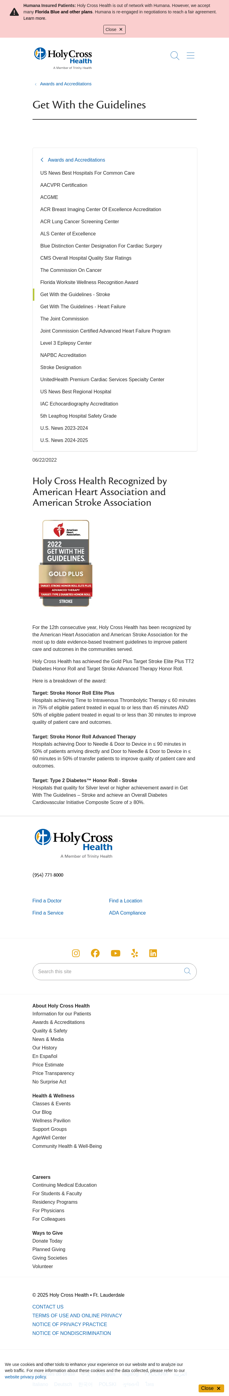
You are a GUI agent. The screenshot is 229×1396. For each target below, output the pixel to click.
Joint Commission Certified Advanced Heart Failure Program (105, 331)
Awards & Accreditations (59, 1022)
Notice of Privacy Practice (70, 1324)
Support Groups (50, 1129)
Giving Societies (50, 1258)
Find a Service (48, 912)
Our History (45, 1047)
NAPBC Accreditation (63, 355)
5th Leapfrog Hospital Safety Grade (78, 416)
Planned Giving (49, 1249)
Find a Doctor (47, 900)
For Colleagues (49, 1219)
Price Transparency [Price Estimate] (54, 1073)
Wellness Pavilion (52, 1120)
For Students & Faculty (57, 1193)
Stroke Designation (61, 367)
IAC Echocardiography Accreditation (79, 403)
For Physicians (48, 1210)
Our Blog (42, 1112)
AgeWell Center (50, 1137)
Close (114, 29)
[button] (192, 53)
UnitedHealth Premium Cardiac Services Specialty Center (102, 379)
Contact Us (48, 1306)
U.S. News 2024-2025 (64, 440)
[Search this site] (115, 971)
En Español (45, 1056)
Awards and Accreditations (76, 160)
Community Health (53, 1146)
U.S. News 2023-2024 (64, 428)
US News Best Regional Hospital (75, 391)
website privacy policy (25, 1376)
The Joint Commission (64, 318)
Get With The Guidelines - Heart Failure (83, 306)
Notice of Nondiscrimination (72, 1333)
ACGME (49, 197)
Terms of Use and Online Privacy (77, 1315)
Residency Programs (55, 1202)
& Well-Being (87, 1146)
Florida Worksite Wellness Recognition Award (89, 282)
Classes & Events (52, 1103)
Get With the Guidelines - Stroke (75, 294)
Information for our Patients (62, 1013)
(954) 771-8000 (48, 875)
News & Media (48, 1039)
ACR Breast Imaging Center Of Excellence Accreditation (100, 209)
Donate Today (47, 1241)
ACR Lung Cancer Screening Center (79, 221)
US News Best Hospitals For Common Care (87, 173)
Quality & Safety (50, 1030)
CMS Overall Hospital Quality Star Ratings (86, 258)
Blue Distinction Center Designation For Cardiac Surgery (101, 245)
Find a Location (125, 900)
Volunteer (43, 1266)
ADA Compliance (127, 912)
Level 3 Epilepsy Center (66, 343)
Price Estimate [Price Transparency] (48, 1064)
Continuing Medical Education (65, 1185)
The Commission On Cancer (71, 270)
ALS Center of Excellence (68, 233)
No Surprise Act (49, 1081)
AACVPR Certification (64, 185)
